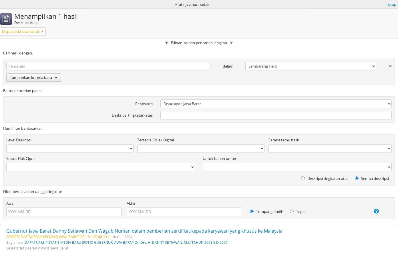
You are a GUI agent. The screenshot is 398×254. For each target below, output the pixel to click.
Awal (10, 203)
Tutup (391, 4)
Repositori (144, 103)
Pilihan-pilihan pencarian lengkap (199, 42)
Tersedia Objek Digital (155, 140)
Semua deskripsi (372, 178)
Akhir (131, 203)
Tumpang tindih (266, 211)
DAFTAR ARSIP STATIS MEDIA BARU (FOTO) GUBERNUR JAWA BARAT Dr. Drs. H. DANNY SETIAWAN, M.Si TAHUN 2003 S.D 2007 (126, 242)
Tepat (298, 211)
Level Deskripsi (18, 140)
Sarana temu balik (283, 140)
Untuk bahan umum (220, 158)
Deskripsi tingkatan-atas (132, 115)
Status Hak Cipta (20, 158)
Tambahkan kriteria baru (33, 77)
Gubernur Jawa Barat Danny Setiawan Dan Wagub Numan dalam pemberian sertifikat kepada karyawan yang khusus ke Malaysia (144, 231)
